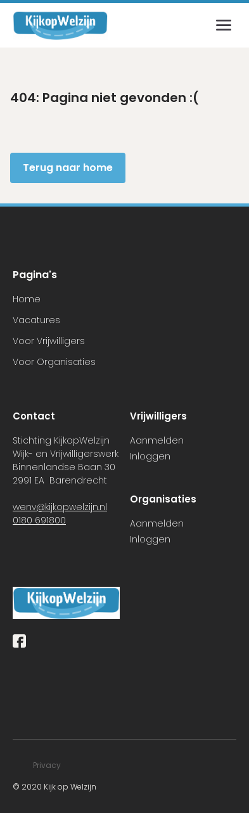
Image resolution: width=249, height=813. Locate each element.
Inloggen (150, 456)
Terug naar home (68, 167)
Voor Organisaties (54, 361)
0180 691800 (39, 520)
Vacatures (36, 320)
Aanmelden (157, 440)
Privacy (47, 765)
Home (27, 299)
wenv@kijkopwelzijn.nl (60, 507)
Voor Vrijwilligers (49, 341)
